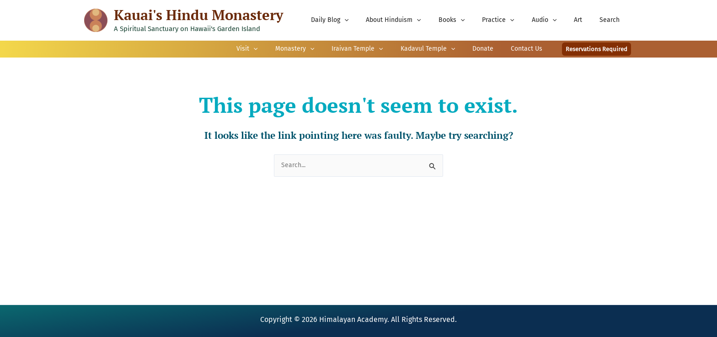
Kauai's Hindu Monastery (198, 14)
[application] (374, 20)
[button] (596, 49)
